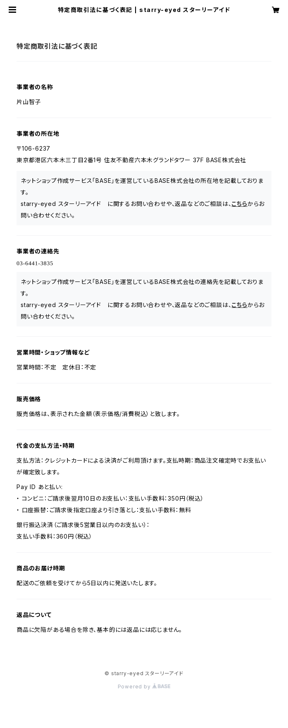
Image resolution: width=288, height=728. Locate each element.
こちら (239, 203)
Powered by (144, 686)
